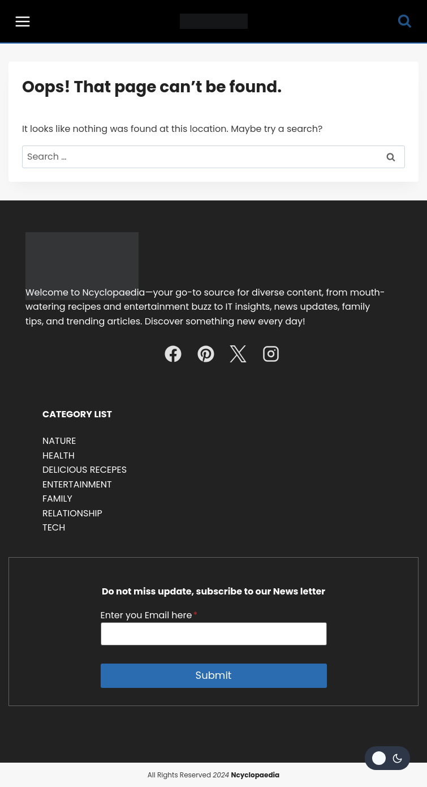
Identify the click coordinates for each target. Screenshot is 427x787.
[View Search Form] (405, 21)
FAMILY (57, 498)
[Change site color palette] (387, 758)
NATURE (59, 440)
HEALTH (58, 455)
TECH (53, 527)
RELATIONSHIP (72, 513)
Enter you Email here (149, 615)
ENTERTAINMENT (77, 484)
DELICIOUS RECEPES (84, 469)
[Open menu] (23, 21)
